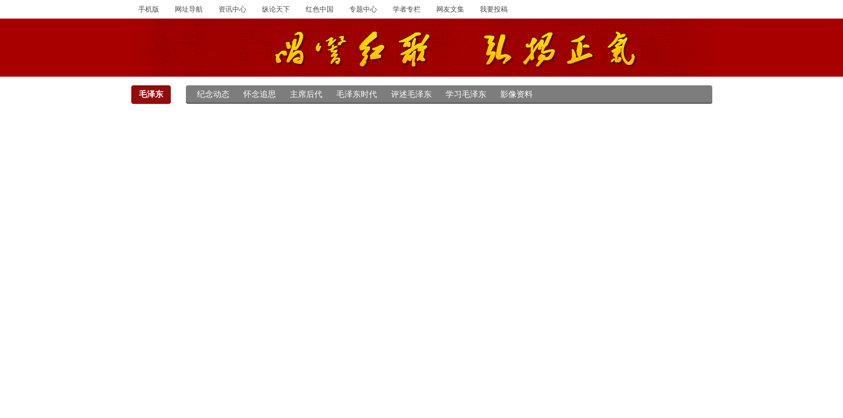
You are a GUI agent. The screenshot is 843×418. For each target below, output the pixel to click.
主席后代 (306, 94)
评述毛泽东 (411, 94)
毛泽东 (151, 94)
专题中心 (363, 9)
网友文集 (450, 9)
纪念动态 (213, 94)
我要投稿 (494, 9)
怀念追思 (259, 94)
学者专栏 (407, 9)
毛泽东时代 (356, 94)
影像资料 (516, 94)
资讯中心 (232, 9)
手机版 (148, 9)
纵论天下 (276, 9)
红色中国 (319, 9)
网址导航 (189, 9)
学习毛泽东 (466, 94)
